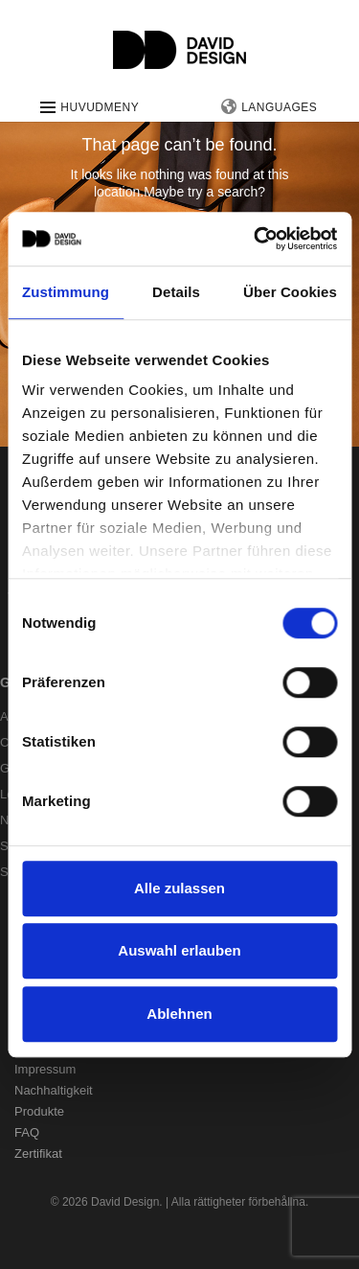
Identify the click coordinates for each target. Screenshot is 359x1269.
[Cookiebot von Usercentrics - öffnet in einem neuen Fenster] (255, 238)
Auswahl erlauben (179, 950)
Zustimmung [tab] (65, 292)
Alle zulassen (179, 888)
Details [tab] (176, 292)
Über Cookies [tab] (290, 292)
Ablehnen (179, 1013)
